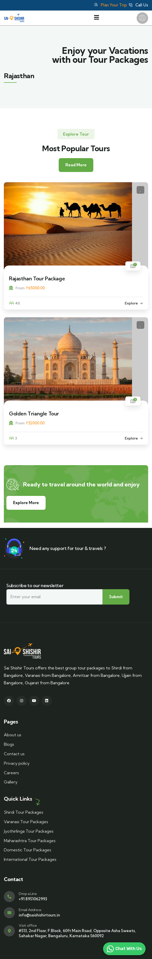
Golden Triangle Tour (34, 413)
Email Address (30, 909)
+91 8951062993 (33, 898)
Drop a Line (28, 893)
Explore (131, 303)
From (17, 288)
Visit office (28, 925)
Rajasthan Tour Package (37, 278)
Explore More (26, 502)
